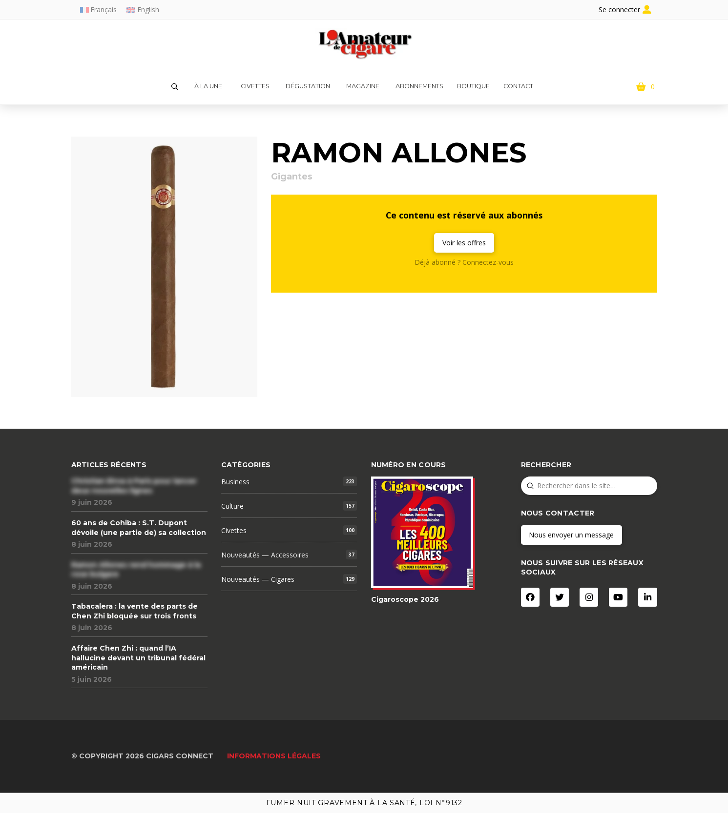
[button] (175, 87)
